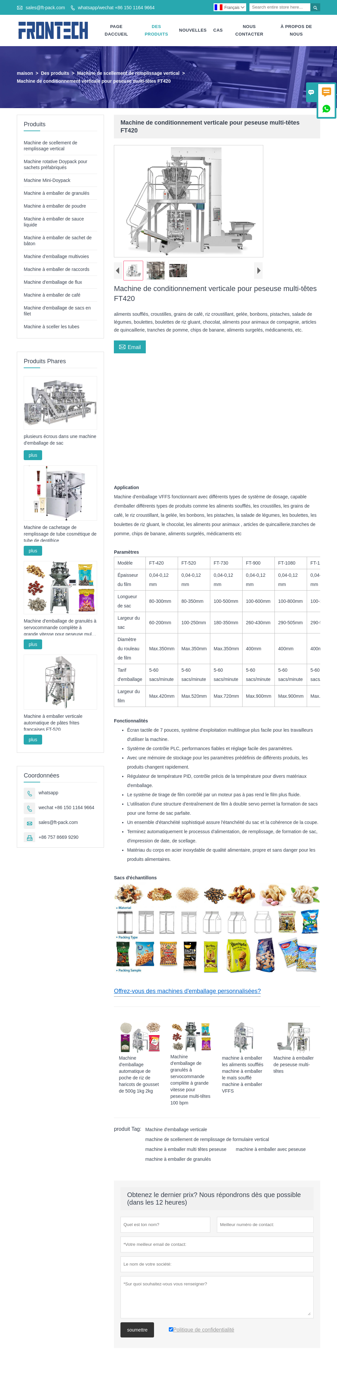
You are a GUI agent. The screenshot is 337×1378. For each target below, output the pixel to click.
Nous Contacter (249, 30)
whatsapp (48, 793)
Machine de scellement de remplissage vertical (128, 73)
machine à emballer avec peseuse (271, 1149)
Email (130, 346)
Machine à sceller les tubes (51, 327)
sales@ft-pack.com (45, 7)
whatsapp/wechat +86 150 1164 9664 (116, 7)
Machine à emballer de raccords (56, 269)
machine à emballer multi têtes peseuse (185, 1149)
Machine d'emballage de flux (53, 282)
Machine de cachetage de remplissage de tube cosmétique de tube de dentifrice (60, 534)
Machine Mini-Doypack (47, 180)
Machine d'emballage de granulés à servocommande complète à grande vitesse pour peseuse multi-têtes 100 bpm (60, 628)
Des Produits (156, 30)
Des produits (55, 73)
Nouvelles (193, 30)
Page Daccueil (116, 30)
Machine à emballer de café (52, 295)
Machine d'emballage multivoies (56, 256)
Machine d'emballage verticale (176, 1129)
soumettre (137, 1330)
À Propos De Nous (296, 30)
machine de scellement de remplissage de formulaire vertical (207, 1139)
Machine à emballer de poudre (55, 206)
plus (33, 455)
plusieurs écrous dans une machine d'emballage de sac (60, 440)
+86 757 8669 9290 (58, 837)
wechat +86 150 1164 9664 (66, 807)
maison (25, 73)
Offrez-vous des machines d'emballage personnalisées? (187, 991)
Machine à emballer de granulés (56, 193)
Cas (218, 30)
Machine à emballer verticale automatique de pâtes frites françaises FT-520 (53, 723)
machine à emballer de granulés (178, 1159)
